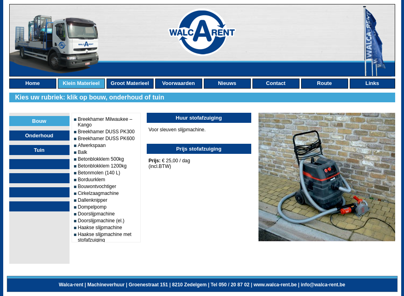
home (32, 83)
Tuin (39, 150)
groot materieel (130, 83)
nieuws (227, 83)
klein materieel (81, 83)
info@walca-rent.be (323, 285)
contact (275, 83)
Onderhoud (39, 135)
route (324, 83)
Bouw (39, 121)
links (372, 83)
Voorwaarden (178, 83)
